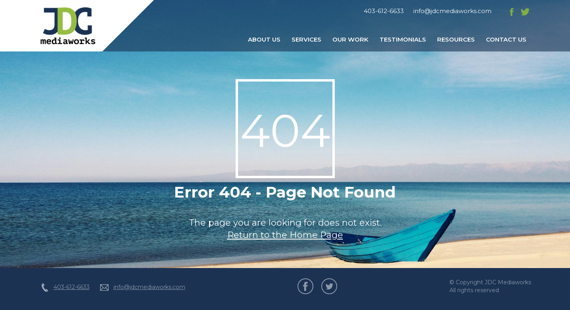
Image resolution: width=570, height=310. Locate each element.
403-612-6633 (384, 11)
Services (306, 39)
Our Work (350, 39)
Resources (456, 39)
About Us (264, 39)
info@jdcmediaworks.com (452, 11)
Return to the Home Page (285, 235)
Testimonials (403, 39)
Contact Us (506, 39)
